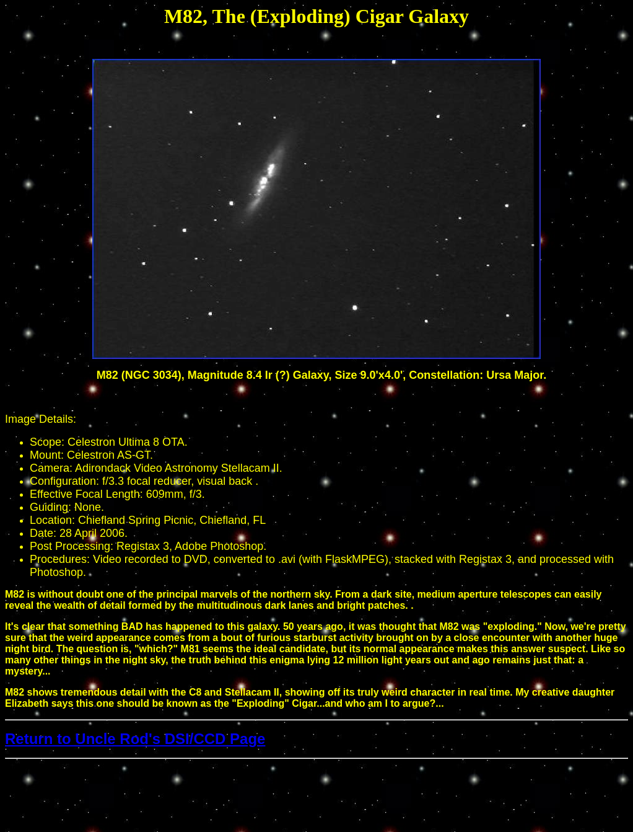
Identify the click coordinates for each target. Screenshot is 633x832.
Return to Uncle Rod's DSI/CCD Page (135, 738)
